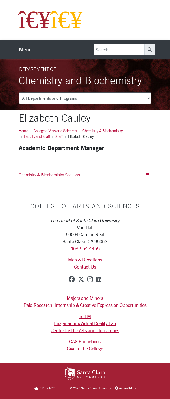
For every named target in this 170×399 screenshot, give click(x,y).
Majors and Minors (85, 298)
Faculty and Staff (37, 136)
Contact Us (85, 266)
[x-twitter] (81, 279)
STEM (85, 316)
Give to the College (85, 348)
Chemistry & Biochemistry (102, 130)
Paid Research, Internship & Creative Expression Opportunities (85, 305)
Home (23, 130)
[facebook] (72, 279)
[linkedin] (98, 279)
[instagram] (90, 279)
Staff (59, 136)
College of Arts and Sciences (55, 130)
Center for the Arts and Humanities (85, 330)
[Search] (119, 49)
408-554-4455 (85, 248)
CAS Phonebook (85, 341)
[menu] (25, 49)
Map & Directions (85, 259)
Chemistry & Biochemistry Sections (84, 174)
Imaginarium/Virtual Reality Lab (85, 323)
